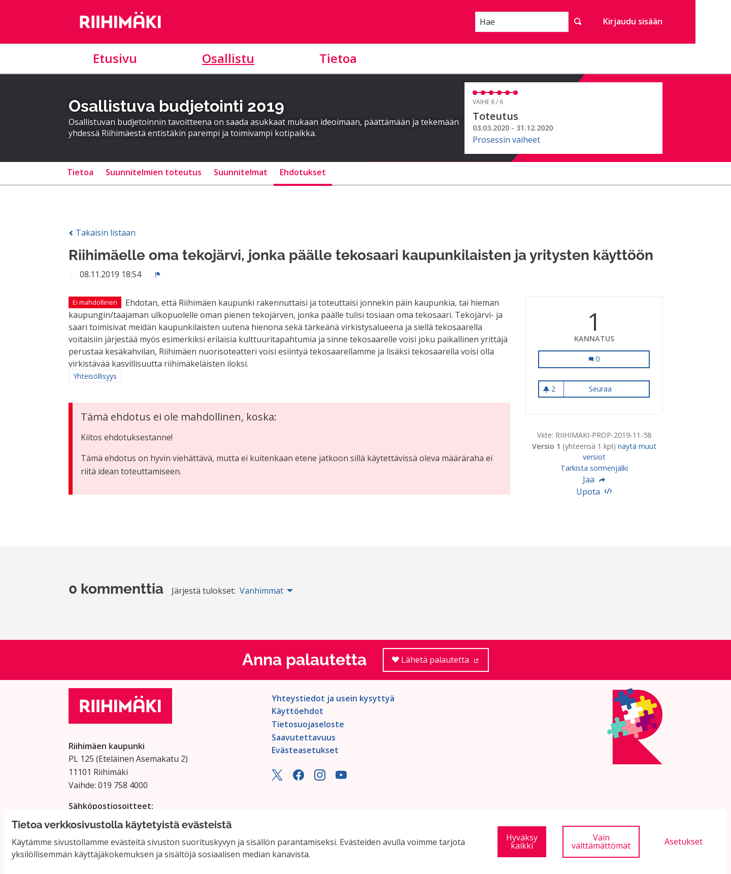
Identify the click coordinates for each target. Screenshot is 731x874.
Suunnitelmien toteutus (154, 172)
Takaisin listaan (102, 232)
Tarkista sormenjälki (594, 468)
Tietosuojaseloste (308, 724)
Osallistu (228, 58)
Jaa (594, 479)
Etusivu (115, 58)
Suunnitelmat (241, 172)
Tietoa (338, 58)
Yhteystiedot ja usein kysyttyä (333, 698)
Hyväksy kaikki (522, 841)
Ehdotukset (303, 172)
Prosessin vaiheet (506, 139)
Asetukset (683, 841)
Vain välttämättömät (601, 841)
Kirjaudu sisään (632, 21)
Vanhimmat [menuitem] (261, 591)
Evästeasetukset (305, 750)
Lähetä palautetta (440, 663)
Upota (594, 492)
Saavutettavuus (304, 737)
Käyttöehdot (297, 711)
